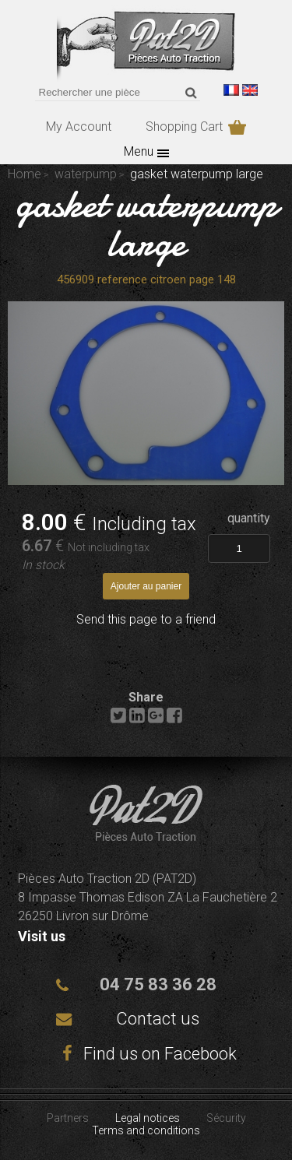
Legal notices (147, 1118)
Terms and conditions (146, 1130)
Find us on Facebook (146, 1053)
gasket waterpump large (146, 223)
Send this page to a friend (146, 619)
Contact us (157, 1018)
